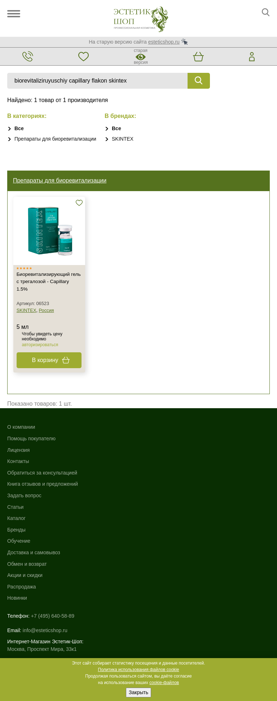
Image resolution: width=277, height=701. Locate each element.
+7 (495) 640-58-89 (52, 536)
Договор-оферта (26, 633)
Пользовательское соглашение (43, 626)
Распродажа (152, 507)
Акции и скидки (156, 495)
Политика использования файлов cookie (138, 669)
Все (19, 128)
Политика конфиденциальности (44, 618)
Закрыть (138, 692)
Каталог (147, 438)
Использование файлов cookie (43, 610)
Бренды (147, 450)
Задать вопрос (24, 507)
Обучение (150, 461)
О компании (21, 438)
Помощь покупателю (31, 450)
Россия (48, 320)
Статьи (15, 518)
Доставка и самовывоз (165, 472)
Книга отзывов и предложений (42, 495)
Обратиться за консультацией (42, 484)
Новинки (148, 518)
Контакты (18, 472)
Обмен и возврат (158, 484)
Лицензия (18, 461)
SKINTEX (122, 139)
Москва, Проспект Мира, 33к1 (41, 566)
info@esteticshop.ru (45, 547)
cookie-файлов (164, 682)
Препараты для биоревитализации (55, 139)
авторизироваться (42, 355)
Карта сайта (21, 603)
